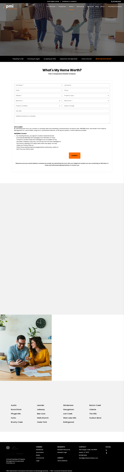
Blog (97, 6)
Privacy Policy (76, 449)
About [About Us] (102, 6)
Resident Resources (63, 427)
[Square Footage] (86, 106)
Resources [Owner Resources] (80, 6)
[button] (106, 427)
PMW (62, 449)
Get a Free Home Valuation (62, 37)
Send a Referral (62, 438)
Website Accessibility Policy (64, 455)
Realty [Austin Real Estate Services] (71, 6)
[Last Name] (86, 85)
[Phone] (86, 90)
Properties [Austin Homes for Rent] (62, 6)
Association (40, 429)
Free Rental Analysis (115, 6)
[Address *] (37, 96)
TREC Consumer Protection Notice (61, 445)
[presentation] (26, 155)
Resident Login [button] (62, 429)
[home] (10, 6)
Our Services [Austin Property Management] (50, 6)
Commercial (40, 435)
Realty (38, 432)
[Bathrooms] (86, 101)
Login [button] (37, 438)
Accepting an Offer (50, 59)
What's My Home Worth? (103, 59)
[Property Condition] (37, 106)
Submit (75, 156)
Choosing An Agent (33, 59)
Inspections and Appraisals (68, 59)
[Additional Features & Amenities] (62, 119)
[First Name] (37, 85)
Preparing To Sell (18, 59)
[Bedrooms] (37, 101)
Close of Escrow (86, 59)
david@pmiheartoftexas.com (88, 435)
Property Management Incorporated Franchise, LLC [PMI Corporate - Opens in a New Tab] (15, 430)
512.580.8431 (117, 1)
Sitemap (68, 449)
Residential (39, 427)
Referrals (90, 6)
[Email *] (37, 90)
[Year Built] (62, 111)
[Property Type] (86, 96)
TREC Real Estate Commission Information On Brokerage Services (27, 445)
